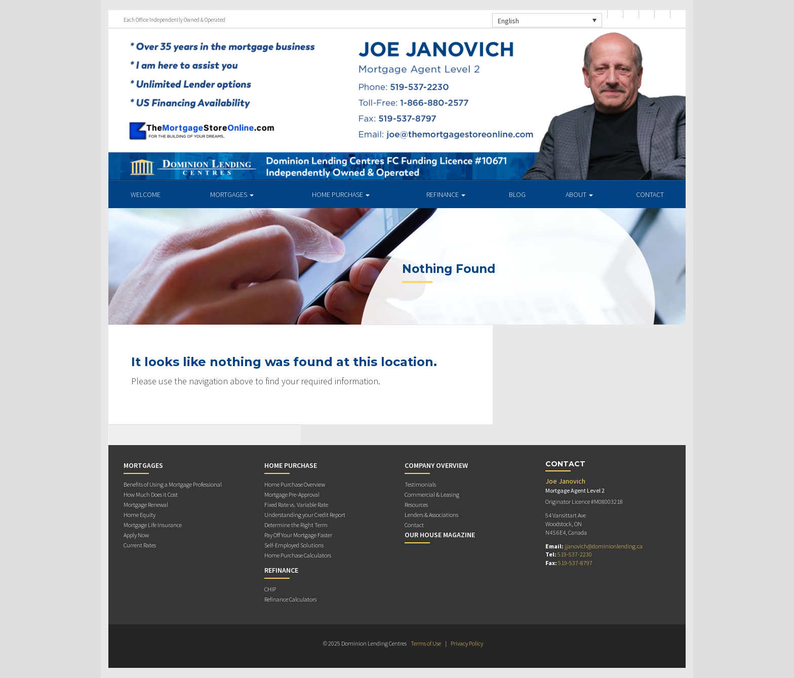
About (579, 194)
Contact (650, 194)
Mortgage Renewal (146, 504)
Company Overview (436, 465)
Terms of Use (426, 643)
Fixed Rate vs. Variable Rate (296, 504)
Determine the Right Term (296, 525)
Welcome (146, 194)
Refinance (445, 194)
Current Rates (140, 545)
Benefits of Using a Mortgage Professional (173, 484)
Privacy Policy (467, 643)
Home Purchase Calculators (297, 555)
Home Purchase (341, 194)
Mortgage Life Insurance (153, 525)
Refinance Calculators (290, 599)
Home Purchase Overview (294, 484)
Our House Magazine (440, 534)
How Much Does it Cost (151, 494)
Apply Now (136, 535)
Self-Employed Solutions (294, 545)
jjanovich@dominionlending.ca (604, 546)
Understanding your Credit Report (304, 515)
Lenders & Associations (431, 515)
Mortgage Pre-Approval (292, 494)
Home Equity (139, 515)
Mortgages (232, 194)
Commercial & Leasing (432, 494)
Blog (517, 194)
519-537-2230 (575, 554)
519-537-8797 (575, 563)
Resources (416, 504)
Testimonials (420, 484)
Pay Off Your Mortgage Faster (298, 535)
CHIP (270, 589)
